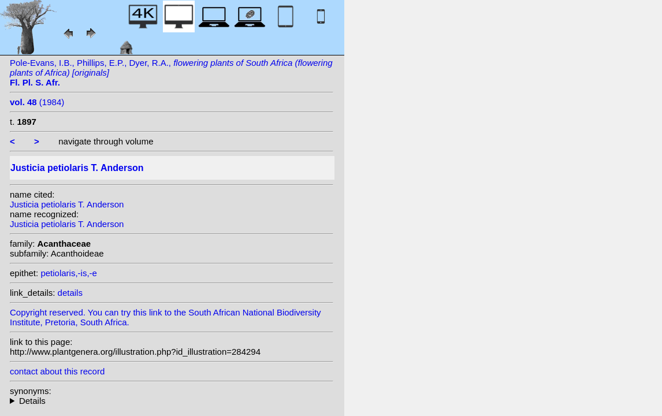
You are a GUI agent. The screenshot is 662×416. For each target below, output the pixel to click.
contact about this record (57, 371)
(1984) (37, 102)
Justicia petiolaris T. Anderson (67, 204)
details (70, 293)
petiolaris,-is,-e (68, 273)
